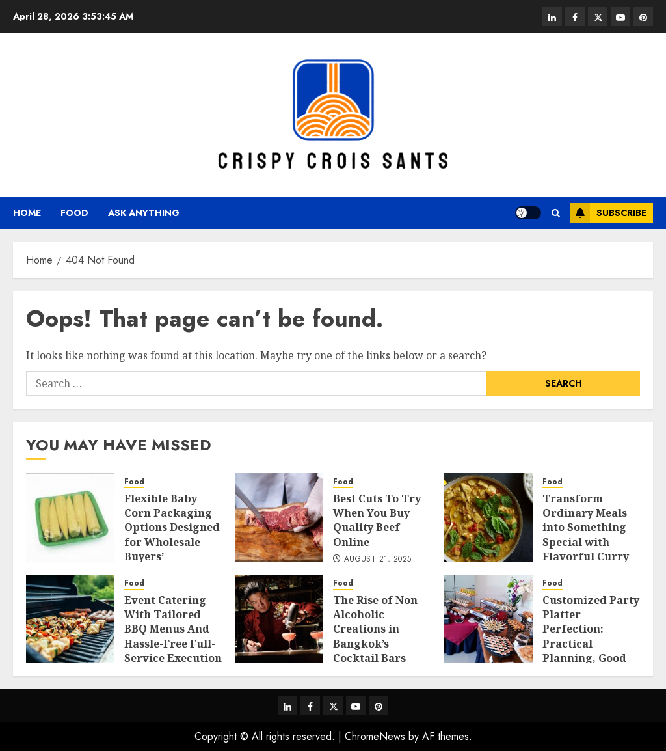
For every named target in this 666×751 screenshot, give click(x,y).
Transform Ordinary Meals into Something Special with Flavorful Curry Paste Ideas (585, 535)
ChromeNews (375, 736)
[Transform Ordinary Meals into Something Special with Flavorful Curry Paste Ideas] (488, 517)
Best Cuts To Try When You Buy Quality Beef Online (377, 520)
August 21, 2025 (377, 559)
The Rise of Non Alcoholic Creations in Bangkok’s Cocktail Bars (375, 629)
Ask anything (144, 212)
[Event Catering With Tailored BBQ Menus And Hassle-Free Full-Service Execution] (70, 619)
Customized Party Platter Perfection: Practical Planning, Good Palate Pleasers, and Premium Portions (590, 651)
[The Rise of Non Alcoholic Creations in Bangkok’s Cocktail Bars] (279, 619)
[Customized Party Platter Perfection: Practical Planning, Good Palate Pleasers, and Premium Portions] (488, 619)
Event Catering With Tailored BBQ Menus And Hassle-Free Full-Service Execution (173, 629)
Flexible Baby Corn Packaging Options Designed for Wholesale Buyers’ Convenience (172, 535)
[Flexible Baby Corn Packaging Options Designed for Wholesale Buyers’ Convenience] (70, 517)
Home (27, 212)
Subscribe (608, 213)
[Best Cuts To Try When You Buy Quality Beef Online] (279, 517)
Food (74, 212)
